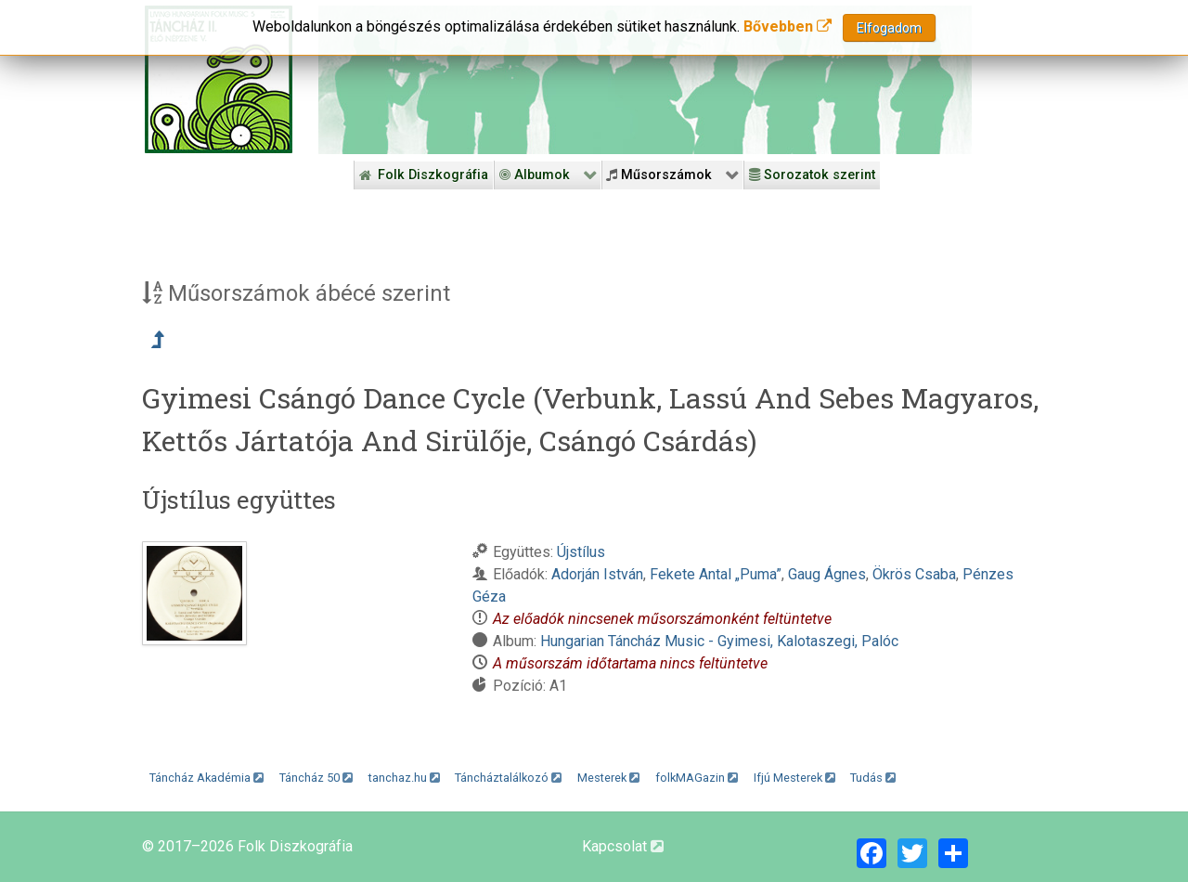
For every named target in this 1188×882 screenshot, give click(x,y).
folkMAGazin (696, 778)
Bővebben (787, 24)
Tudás (873, 778)
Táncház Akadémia (206, 778)
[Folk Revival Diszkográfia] (645, 80)
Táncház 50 (316, 778)
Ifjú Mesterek (794, 778)
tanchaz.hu (404, 778)
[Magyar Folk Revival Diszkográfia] (218, 79)
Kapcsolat (623, 846)
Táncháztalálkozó (508, 778)
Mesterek (608, 778)
